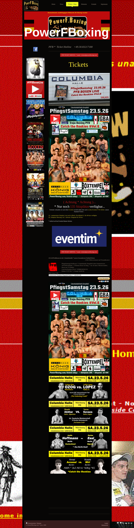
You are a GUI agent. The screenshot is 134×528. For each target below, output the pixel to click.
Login (106, 523)
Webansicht (104, 525)
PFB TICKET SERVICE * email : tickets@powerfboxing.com (79, 55)
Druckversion (31, 523)
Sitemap (39, 523)
